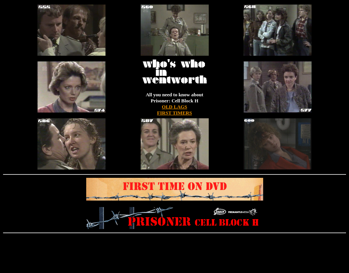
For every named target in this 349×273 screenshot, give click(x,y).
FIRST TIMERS (174, 113)
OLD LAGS (174, 107)
